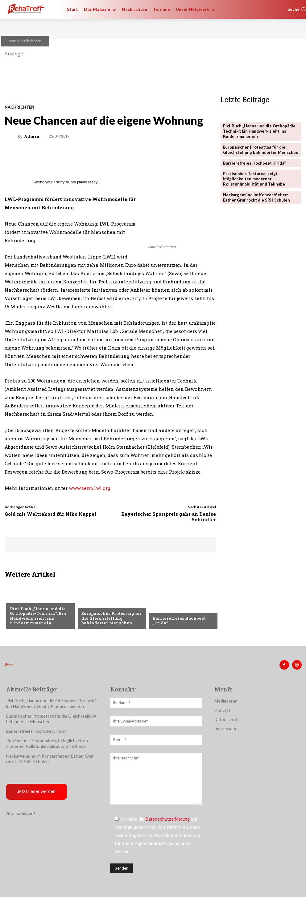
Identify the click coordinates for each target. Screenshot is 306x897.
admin (31, 136)
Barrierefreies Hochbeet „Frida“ (179, 620)
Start (13, 40)
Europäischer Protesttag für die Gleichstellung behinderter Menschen (110, 618)
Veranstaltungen (29, 599)
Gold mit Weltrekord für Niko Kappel (50, 514)
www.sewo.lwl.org (89, 488)
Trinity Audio (65, 182)
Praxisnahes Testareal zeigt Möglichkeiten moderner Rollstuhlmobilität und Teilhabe (254, 178)
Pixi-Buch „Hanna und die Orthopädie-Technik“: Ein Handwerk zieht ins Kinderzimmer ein (37, 616)
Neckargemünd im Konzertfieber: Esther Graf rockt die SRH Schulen (256, 197)
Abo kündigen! (20, 813)
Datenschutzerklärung (168, 819)
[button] (296, 9)
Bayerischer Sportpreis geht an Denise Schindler (168, 517)
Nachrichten (31, 40)
